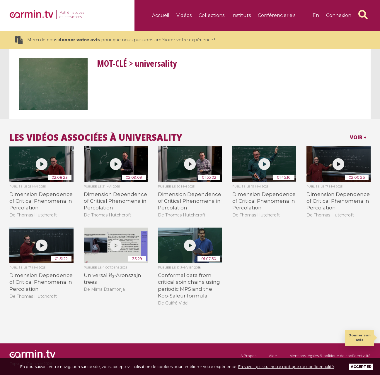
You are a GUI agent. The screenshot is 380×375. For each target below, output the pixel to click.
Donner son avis (359, 337)
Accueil (160, 15)
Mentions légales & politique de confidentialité (330, 355)
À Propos (248, 355)
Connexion (338, 15)
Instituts (241, 15)
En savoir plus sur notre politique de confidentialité (286, 366)
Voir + (358, 137)
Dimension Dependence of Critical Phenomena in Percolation (41, 201)
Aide (273, 355)
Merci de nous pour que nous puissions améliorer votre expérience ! (115, 40)
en (316, 15)
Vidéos (184, 15)
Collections (211, 15)
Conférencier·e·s (276, 15)
